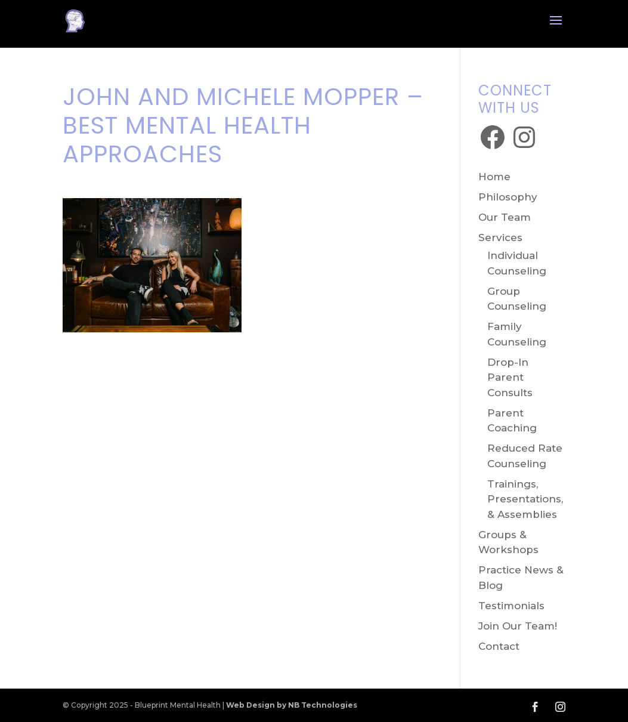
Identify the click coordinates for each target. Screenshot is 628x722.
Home (494, 177)
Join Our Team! (517, 626)
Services (500, 237)
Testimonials (511, 606)
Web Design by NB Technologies (291, 705)
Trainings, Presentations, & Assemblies (525, 499)
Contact (498, 646)
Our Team (504, 217)
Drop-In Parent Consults (510, 377)
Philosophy (507, 197)
